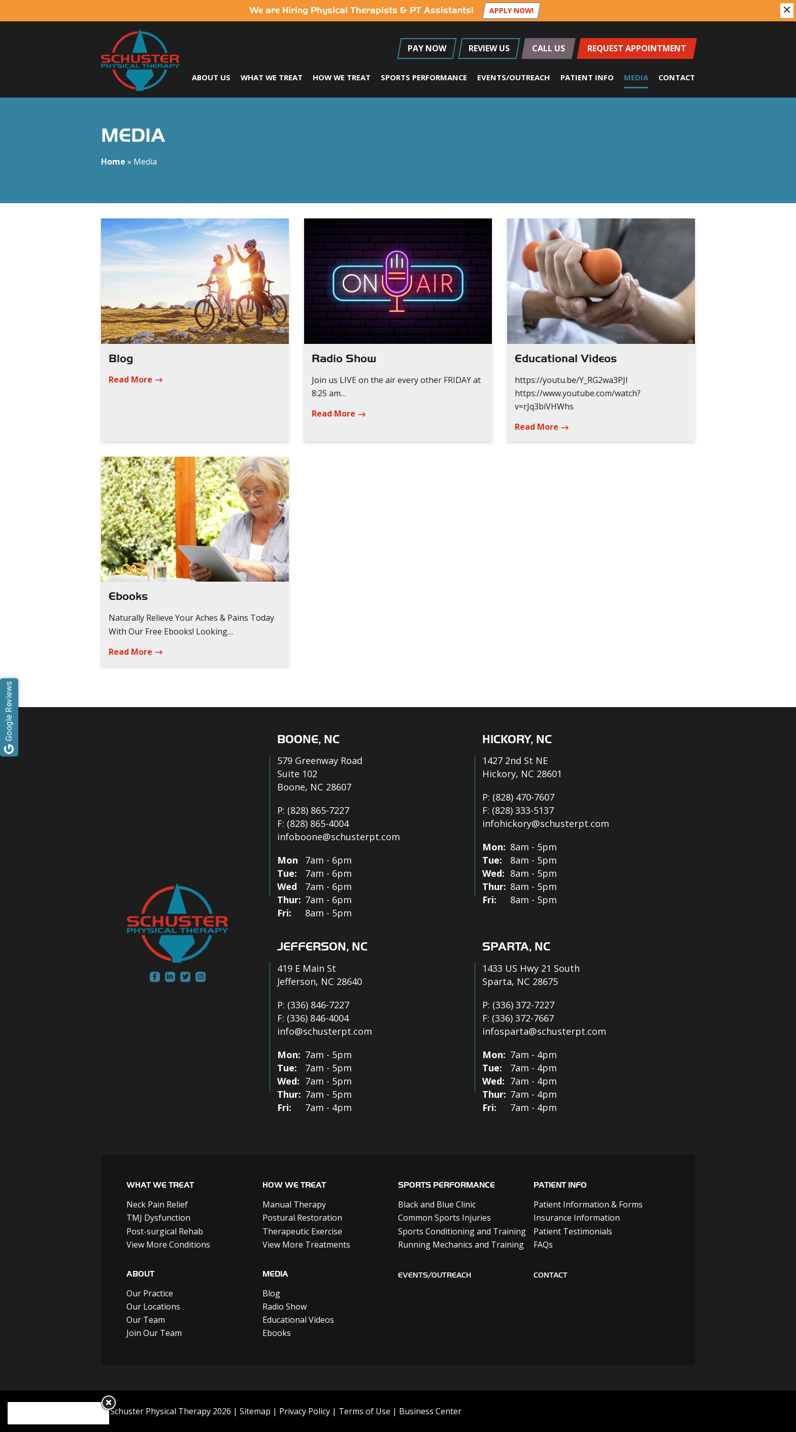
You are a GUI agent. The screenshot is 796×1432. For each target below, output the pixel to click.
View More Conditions (168, 1244)
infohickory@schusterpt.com (545, 823)
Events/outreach (434, 1275)
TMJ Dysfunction (158, 1217)
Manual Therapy (294, 1204)
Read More (130, 379)
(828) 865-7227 (318, 810)
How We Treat (342, 77)
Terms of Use (364, 1411)
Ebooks (128, 596)
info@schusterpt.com (324, 1031)
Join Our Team (154, 1333)
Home (113, 161)
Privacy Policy (304, 1411)
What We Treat (272, 77)
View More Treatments (306, 1244)
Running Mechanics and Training (461, 1244)
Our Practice (149, 1293)
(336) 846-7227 (318, 1005)
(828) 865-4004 (318, 823)
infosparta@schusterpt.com (544, 1031)
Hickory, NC (517, 739)
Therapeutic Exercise (302, 1231)
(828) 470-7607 (523, 797)
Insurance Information (577, 1217)
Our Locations (153, 1306)
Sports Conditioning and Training (462, 1231)
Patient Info (587, 77)
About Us (211, 77)
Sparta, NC (516, 946)
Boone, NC (308, 739)
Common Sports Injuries (444, 1217)
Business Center (430, 1411)
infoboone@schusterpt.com (338, 837)
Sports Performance (424, 77)
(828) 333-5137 (523, 810)
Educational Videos (566, 358)
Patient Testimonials (573, 1231)
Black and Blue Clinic (437, 1204)
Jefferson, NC (322, 946)
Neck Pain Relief (157, 1204)
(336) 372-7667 (523, 1018)
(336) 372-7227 (523, 1005)
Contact (676, 77)
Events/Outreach (513, 77)
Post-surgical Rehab (164, 1231)
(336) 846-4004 (318, 1018)
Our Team (145, 1319)
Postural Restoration (302, 1217)
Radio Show (344, 358)
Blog (121, 358)
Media (636, 77)
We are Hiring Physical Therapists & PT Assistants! (361, 10)
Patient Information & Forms (588, 1204)
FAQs (543, 1244)
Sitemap (255, 1411)
